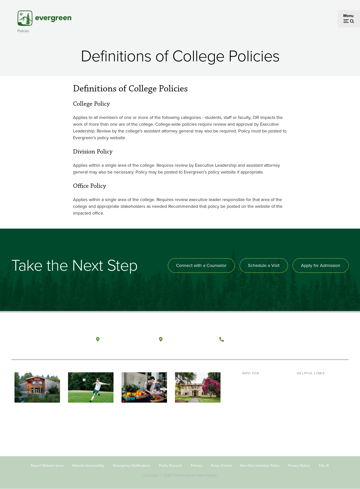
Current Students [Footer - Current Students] (257, 381)
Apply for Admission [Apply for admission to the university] (320, 265)
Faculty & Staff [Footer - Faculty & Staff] (254, 405)
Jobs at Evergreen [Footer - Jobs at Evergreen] (312, 429)
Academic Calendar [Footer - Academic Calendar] (314, 413)
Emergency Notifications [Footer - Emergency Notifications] (131, 465)
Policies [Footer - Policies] (196, 465)
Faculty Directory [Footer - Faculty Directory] (311, 389)
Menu (348, 16)
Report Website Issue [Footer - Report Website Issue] (47, 465)
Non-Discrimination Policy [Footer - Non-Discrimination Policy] (260, 465)
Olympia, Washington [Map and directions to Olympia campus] (127, 339)
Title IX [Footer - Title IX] (323, 465)
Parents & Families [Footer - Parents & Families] (258, 397)
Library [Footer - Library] (302, 381)
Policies (23, 31)
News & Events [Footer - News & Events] (310, 421)
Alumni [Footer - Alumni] (248, 421)
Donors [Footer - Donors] (248, 413)
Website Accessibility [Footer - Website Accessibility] (88, 465)
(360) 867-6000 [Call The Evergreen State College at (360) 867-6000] (245, 339)
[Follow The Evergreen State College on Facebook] (295, 339)
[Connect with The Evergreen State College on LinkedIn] (326, 339)
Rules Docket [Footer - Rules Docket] (221, 465)
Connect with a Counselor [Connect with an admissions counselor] (201, 265)
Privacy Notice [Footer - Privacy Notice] (299, 465)
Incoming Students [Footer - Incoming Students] (258, 389)
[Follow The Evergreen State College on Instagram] (316, 339)
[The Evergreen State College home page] (47, 340)
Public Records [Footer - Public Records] (170, 465)
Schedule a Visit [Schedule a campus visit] (264, 265)
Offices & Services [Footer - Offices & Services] (312, 397)
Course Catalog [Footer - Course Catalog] (310, 405)
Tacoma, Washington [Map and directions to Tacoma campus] (189, 339)
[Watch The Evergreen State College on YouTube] (305, 339)
